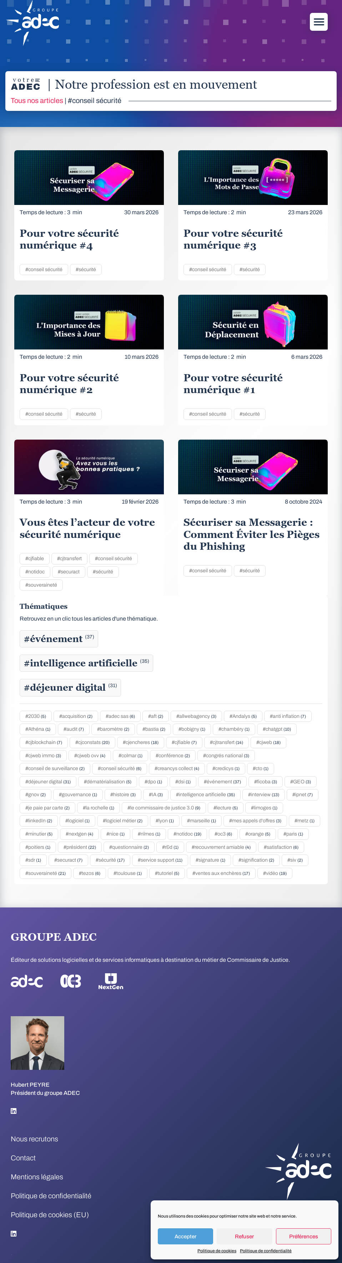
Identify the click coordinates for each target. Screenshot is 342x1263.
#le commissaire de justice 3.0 (163, 808)
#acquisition (75, 716)
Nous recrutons (34, 1139)
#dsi (183, 781)
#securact (69, 571)
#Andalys (243, 716)
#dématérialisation (107, 781)
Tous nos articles (37, 100)
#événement (59, 638)
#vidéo (275, 873)
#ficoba (265, 781)
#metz (305, 820)
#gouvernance (78, 794)
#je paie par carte (47, 808)
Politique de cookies (216, 1250)
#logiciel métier (122, 820)
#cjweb (268, 742)
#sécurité (86, 269)
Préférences (303, 1236)
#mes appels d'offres (255, 820)
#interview (263, 794)
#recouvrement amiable (221, 847)
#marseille (201, 820)
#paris (293, 834)
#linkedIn (38, 820)
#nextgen (79, 834)
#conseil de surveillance (55, 768)
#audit (74, 729)
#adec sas (120, 716)
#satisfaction (281, 847)
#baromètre (113, 729)
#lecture (225, 808)
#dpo (153, 781)
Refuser (244, 1236)
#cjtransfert (69, 558)
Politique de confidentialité (266, 1250)
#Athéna (37, 729)
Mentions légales (37, 1177)
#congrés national (226, 755)
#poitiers (37, 847)
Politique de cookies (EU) (50, 1215)
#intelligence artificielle (86, 663)
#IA (156, 794)
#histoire (123, 794)
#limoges (264, 808)
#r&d (170, 847)
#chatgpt (277, 729)
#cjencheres (141, 742)
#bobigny (191, 729)
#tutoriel (167, 873)
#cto (260, 768)
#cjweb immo (43, 755)
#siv (295, 860)
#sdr (33, 860)
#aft (155, 716)
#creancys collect (177, 768)
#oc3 (223, 834)
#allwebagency (196, 716)
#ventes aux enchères (221, 873)
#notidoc (35, 571)
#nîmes (149, 834)
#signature (210, 860)
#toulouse (128, 873)
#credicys (226, 768)
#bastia (153, 729)
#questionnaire (129, 847)
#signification (256, 860)
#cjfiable (34, 558)
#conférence (173, 755)
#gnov (35, 794)
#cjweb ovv (89, 755)
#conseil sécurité (43, 269)
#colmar (130, 755)
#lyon (165, 820)
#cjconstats (92, 742)
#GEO (300, 781)
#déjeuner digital (70, 687)
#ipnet (302, 794)
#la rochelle (98, 808)
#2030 (35, 716)
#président (80, 847)
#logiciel (77, 820)
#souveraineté (41, 585)
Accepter (185, 1236)
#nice (115, 834)
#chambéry (234, 729)
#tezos (89, 873)
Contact (23, 1158)
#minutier (38, 834)
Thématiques (43, 606)
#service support (160, 860)
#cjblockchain (43, 742)
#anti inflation (288, 716)
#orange (257, 834)
